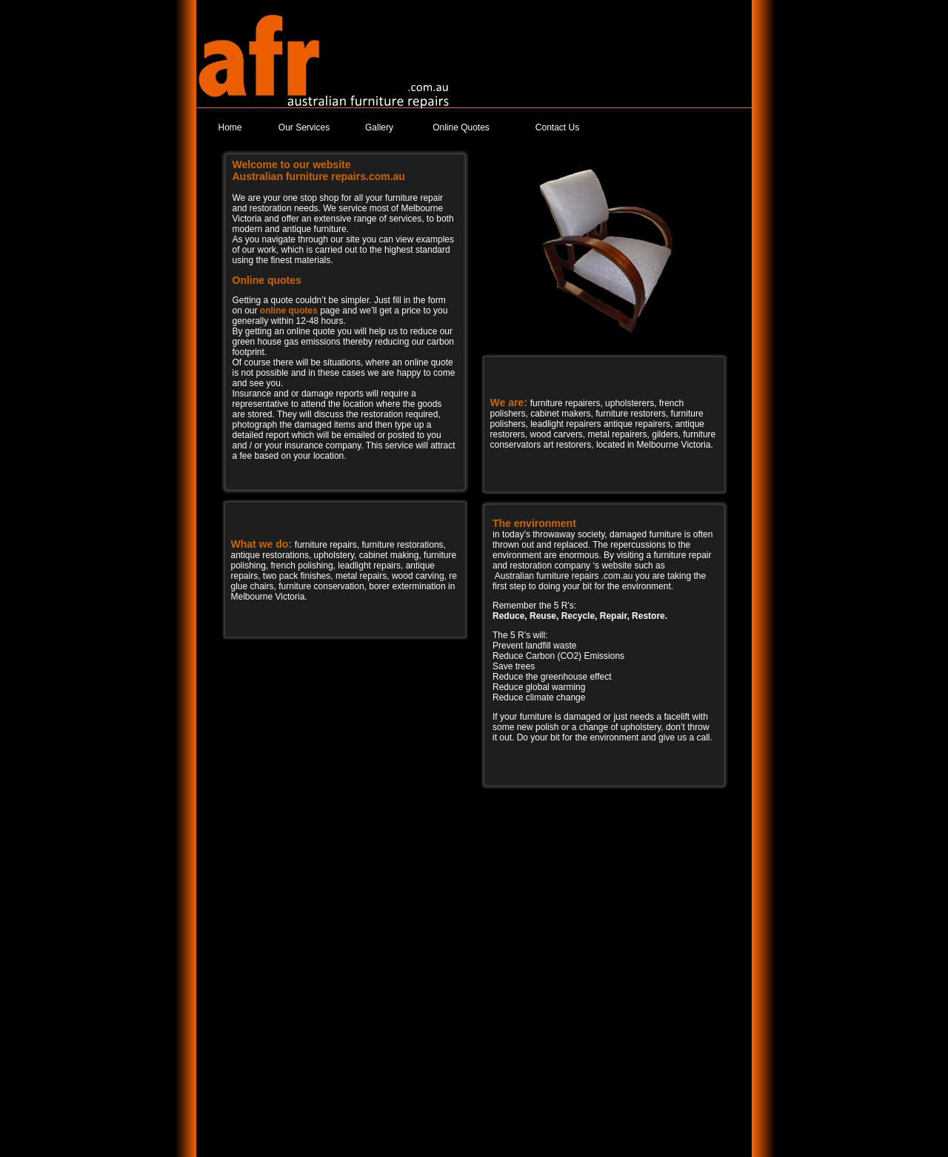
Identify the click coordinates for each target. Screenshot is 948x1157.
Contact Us (557, 127)
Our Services (304, 127)
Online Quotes (461, 127)
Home (229, 127)
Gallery (379, 127)
